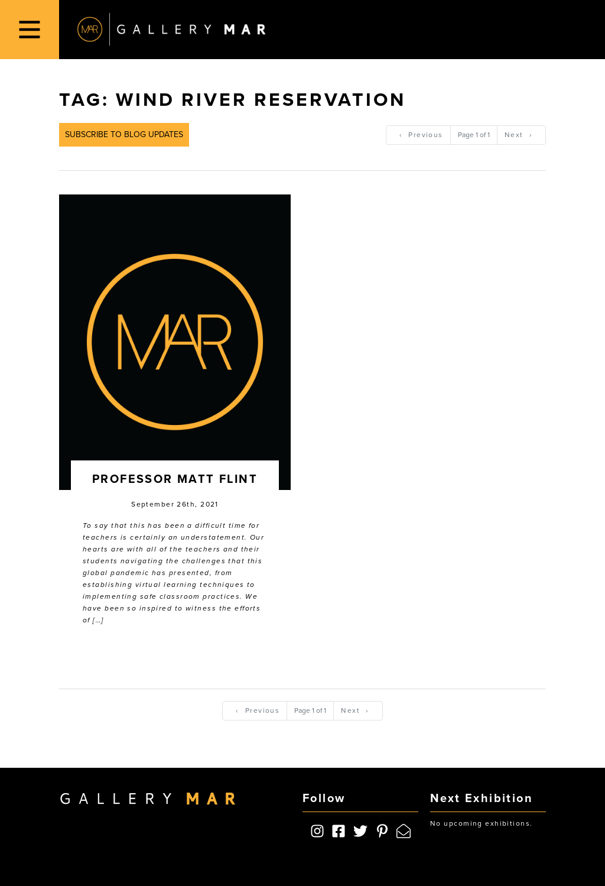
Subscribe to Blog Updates (124, 134)
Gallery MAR (171, 29)
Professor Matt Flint (175, 479)
